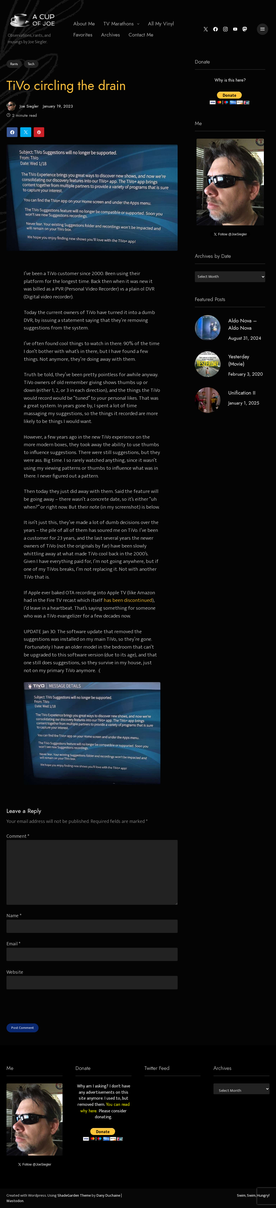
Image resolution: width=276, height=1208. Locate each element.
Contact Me (141, 34)
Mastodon (14, 1201)
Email (13, 944)
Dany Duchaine (108, 1195)
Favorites (82, 34)
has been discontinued (128, 600)
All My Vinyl (161, 23)
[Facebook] (215, 29)
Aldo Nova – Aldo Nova (242, 324)
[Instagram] (225, 29)
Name (14, 916)
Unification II (241, 392)
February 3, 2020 (245, 374)
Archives (110, 34)
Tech (31, 64)
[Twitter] (205, 29)
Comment (17, 836)
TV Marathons (119, 23)
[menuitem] (84, 23)
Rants (14, 63)
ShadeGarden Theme (74, 1195)
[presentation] (47, 1012)
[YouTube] (235, 29)
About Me (84, 23)
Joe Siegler (22, 106)
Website (14, 972)
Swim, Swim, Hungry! (253, 1195)
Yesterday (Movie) (238, 360)
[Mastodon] (245, 29)
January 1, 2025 (243, 403)
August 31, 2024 (244, 338)
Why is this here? (230, 81)
